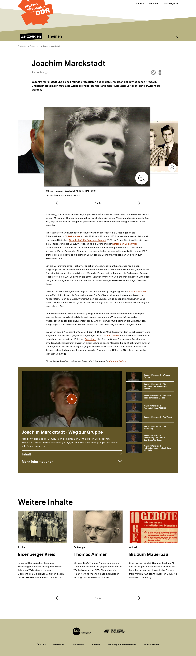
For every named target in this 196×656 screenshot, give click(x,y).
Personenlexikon (118, 361)
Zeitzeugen (34, 46)
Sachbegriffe (171, 3)
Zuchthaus (90, 339)
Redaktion (39, 73)
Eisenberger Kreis (36, 554)
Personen (154, 3)
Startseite (22, 46)
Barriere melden (151, 644)
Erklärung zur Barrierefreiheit (122, 644)
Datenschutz (78, 644)
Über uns (41, 644)
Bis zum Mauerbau (148, 554)
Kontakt (96, 644)
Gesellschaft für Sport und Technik (87, 240)
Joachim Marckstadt (52, 46)
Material (140, 3)
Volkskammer (72, 236)
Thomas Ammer (111, 335)
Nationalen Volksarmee (124, 243)
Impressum (58, 644)
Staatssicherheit (137, 291)
